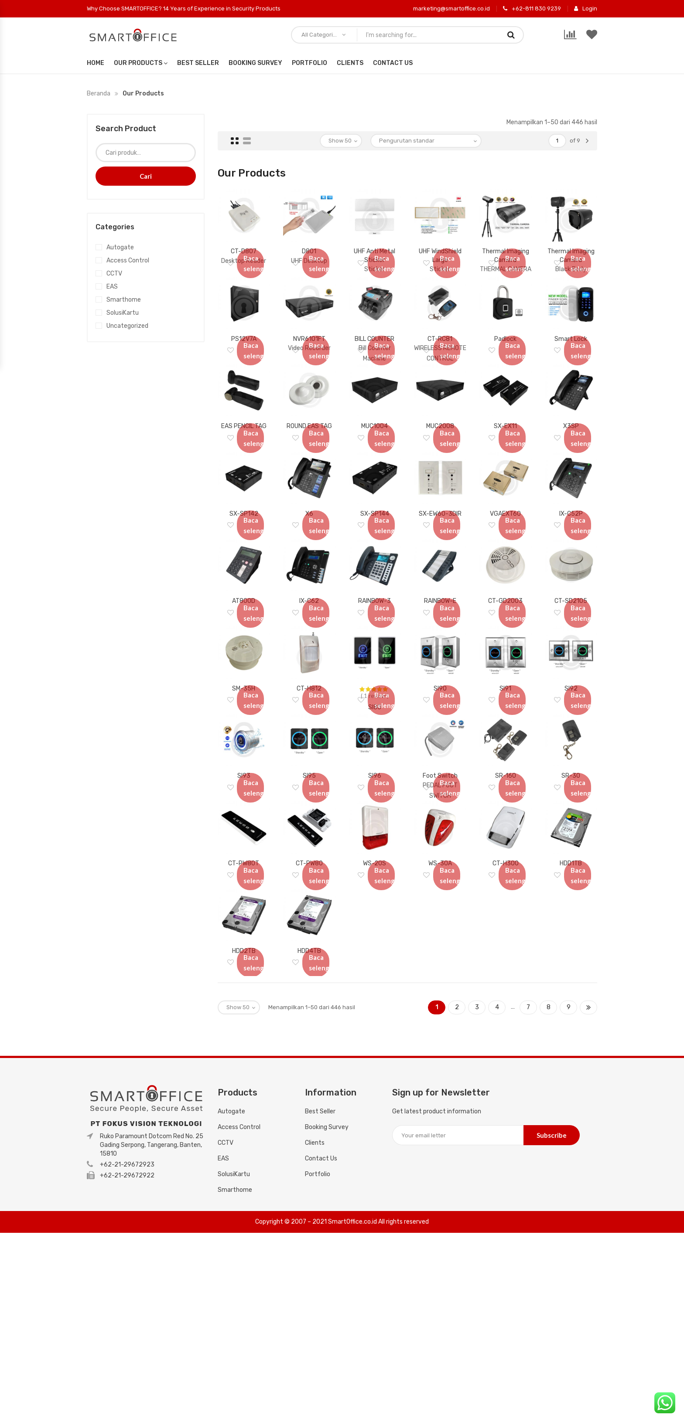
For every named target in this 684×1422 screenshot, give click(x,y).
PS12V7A (243, 355)
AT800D (243, 680)
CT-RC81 (440, 355)
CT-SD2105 (570, 680)
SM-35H (243, 789)
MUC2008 (440, 463)
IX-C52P (571, 571)
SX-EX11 (505, 463)
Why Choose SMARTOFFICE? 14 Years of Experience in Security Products (183, 8)
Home (95, 63)
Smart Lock (570, 355)
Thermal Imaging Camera (505, 255)
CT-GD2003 (505, 680)
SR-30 (570, 897)
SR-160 (505, 897)
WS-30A (440, 1005)
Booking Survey (255, 63)
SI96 (374, 897)
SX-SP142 (243, 571)
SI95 (309, 897)
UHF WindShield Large (440, 255)
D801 (309, 246)
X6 (309, 571)
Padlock (505, 355)
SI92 (571, 789)
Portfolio (309, 63)
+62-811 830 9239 (532, 8)
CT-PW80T (243, 1005)
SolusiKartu (122, 312)
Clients (350, 63)
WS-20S (374, 1005)
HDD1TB (571, 1005)
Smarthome (123, 299)
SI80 (374, 807)
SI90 (440, 789)
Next (588, 1197)
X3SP (571, 463)
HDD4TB (309, 1114)
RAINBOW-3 (374, 680)
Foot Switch (440, 897)
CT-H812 (309, 789)
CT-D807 (243, 246)
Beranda (98, 93)
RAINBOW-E (440, 680)
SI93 (243, 897)
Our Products (138, 63)
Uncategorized (127, 326)
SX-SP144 (374, 571)
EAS (112, 286)
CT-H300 (505, 1005)
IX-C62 (309, 680)
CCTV (114, 273)
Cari (146, 176)
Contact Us (393, 63)
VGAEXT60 (505, 571)
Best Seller (198, 63)
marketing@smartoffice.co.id (451, 8)
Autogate (120, 247)
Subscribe (552, 1324)
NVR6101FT (309, 355)
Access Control (127, 260)
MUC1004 (374, 463)
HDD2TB (244, 1114)
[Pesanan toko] (426, 141)
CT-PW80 (309, 1005)
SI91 (505, 789)
